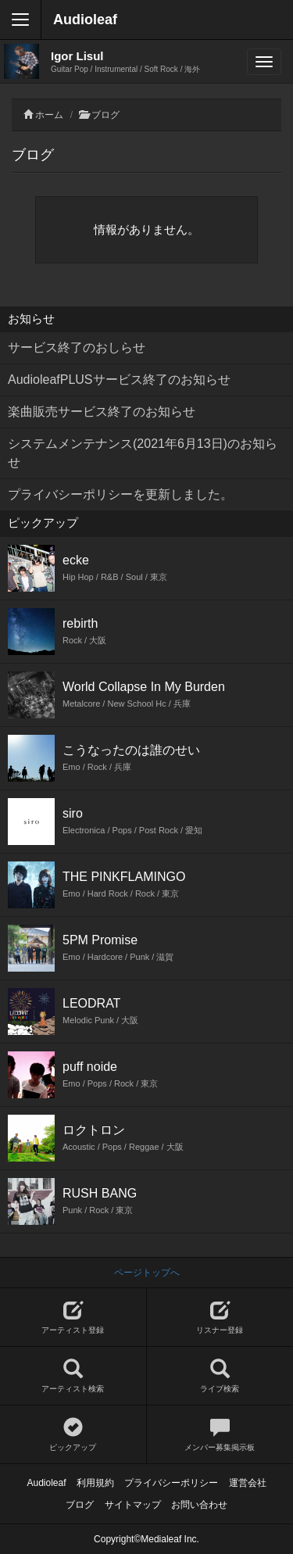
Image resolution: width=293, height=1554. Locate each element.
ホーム (49, 114)
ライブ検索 (220, 1376)
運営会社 (247, 1482)
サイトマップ (133, 1504)
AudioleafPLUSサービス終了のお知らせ (119, 379)
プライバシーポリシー (171, 1482)
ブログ (105, 114)
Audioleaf (85, 19)
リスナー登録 (220, 1317)
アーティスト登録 (73, 1317)
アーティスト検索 (73, 1376)
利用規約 (95, 1482)
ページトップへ (147, 1272)
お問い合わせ (199, 1504)
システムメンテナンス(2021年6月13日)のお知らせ (142, 453)
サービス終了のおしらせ (76, 347)
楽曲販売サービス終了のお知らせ (101, 411)
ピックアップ (73, 1435)
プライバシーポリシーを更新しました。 (120, 494)
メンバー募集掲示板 (220, 1435)
